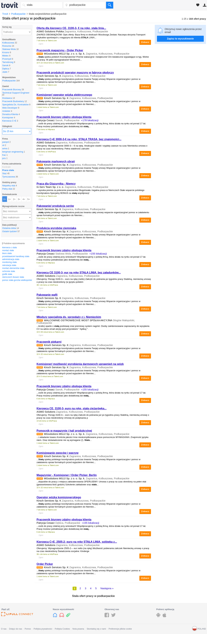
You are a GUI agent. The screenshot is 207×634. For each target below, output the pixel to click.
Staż (4, 173)
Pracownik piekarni (49, 341)
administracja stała (10, 259)
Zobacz (145, 42)
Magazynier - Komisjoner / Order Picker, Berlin (67, 475)
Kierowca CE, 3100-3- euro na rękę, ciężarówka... (72, 408)
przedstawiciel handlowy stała (15, 256)
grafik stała (7, 274)
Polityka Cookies (62, 629)
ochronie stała (8, 271)
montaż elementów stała (13, 268)
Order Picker (45, 564)
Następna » (107, 588)
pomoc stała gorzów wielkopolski (17, 280)
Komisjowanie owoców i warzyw (57, 452)
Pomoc (28, 629)
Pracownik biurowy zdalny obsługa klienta (64, 117)
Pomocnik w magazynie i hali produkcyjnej (64, 430)
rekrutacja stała (9, 265)
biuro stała (7, 253)
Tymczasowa (8, 176)
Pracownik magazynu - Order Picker (60, 50)
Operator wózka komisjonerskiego (59, 497)
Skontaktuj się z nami (96, 629)
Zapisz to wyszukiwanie (180, 38)
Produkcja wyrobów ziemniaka (56, 228)
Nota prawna (78, 629)
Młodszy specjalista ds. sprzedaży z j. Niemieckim (69, 317)
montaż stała (8, 250)
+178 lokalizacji (89, 120)
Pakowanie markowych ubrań (56, 161)
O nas (3, 629)
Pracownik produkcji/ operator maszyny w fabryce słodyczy (75, 72)
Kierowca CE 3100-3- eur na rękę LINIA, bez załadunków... (79, 272)
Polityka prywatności (43, 629)
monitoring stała (9, 262)
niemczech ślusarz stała (13, 277)
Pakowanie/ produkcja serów (55, 205)
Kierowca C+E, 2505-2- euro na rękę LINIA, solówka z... (77, 541)
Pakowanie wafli (47, 294)
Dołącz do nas (15, 629)
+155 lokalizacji (98, 253)
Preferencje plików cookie (120, 629)
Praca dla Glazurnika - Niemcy (56, 183)
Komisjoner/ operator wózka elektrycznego (64, 94)
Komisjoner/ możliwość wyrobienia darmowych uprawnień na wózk (80, 364)
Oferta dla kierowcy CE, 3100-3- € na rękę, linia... (71, 28)
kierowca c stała (9, 247)
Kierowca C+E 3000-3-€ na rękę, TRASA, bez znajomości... (79, 139)
